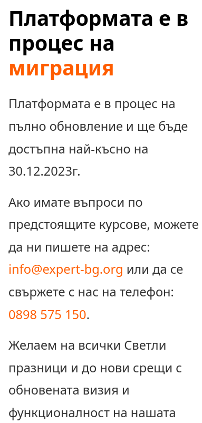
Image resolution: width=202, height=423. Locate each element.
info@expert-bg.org (65, 269)
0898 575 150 (47, 314)
